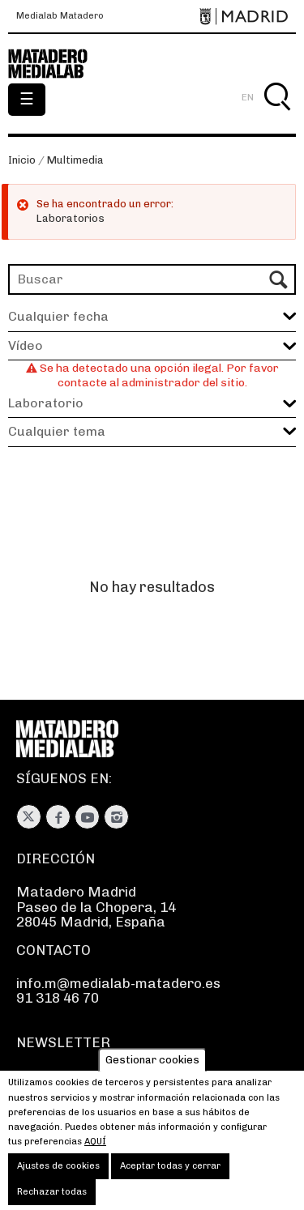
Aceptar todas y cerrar (170, 1178)
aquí (95, 1153)
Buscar (277, 115)
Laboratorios (70, 218)
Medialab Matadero (60, 16)
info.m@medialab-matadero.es (118, 983)
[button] (152, 346)
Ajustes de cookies (58, 1178)
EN (248, 97)
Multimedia (75, 160)
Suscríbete (52, 1076)
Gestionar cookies (152, 1071)
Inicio (22, 160)
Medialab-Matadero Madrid (56, 64)
